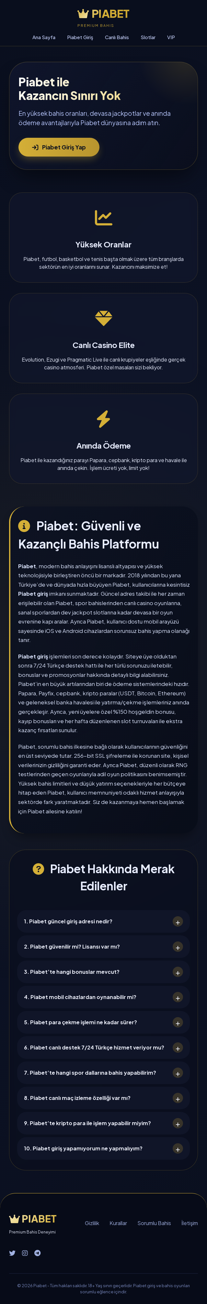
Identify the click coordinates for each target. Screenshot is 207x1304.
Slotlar (148, 37)
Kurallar (118, 1223)
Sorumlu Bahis (154, 1223)
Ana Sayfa (43, 37)
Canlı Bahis (117, 37)
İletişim (189, 1223)
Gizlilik (92, 1223)
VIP (171, 37)
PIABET (103, 13)
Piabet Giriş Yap (59, 147)
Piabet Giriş (80, 37)
